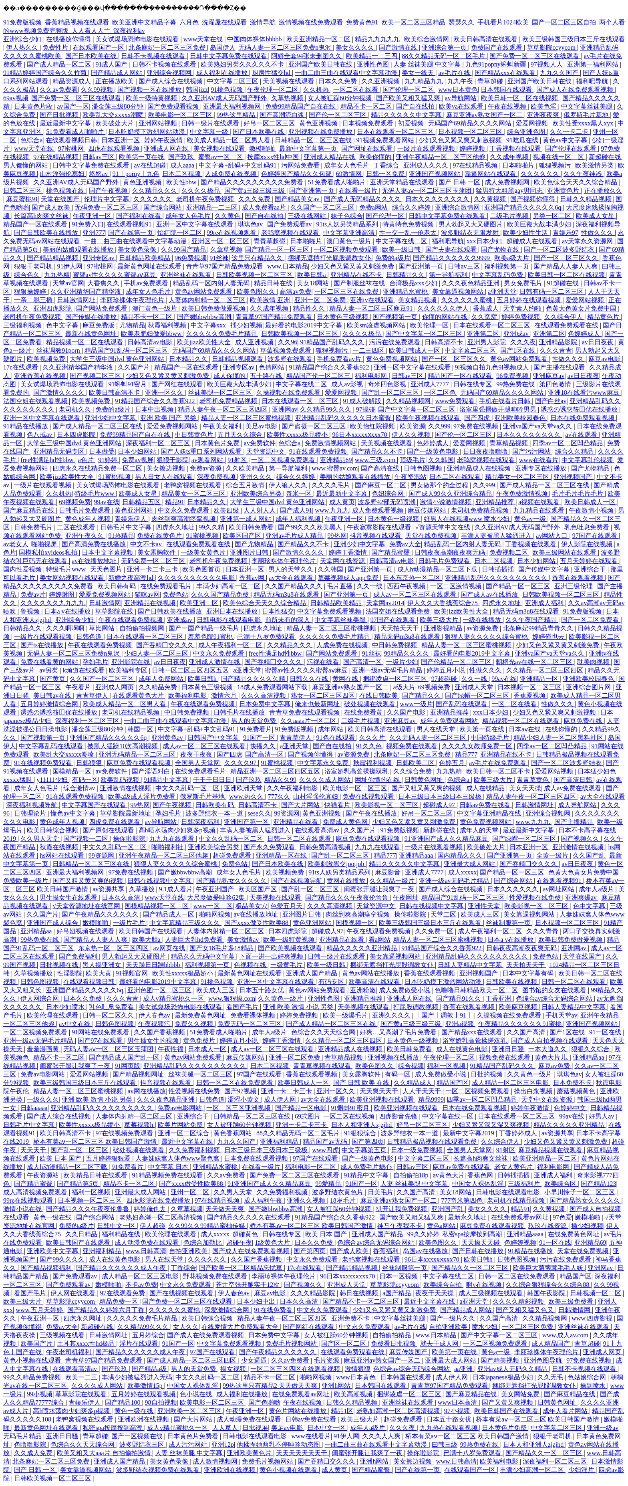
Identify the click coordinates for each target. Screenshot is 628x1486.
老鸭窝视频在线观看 (290, 232)
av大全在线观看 (292, 577)
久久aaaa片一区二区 (309, 720)
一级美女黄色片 (204, 552)
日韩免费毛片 (34, 527)
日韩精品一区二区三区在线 (314, 140)
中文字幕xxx (209, 325)
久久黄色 (228, 215)
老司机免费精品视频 (229, 401)
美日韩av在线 (53, 695)
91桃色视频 (227, 89)
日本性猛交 (278, 611)
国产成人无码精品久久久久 (363, 199)
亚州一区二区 (191, 1192)
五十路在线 (267, 375)
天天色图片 (107, 569)
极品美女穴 (251, 906)
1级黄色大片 (273, 1242)
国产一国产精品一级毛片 (205, 628)
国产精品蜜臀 (391, 552)
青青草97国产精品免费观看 (225, 266)
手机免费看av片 (340, 358)
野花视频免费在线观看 (216, 1276)
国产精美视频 (501, 1360)
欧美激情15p (145, 1385)
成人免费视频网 (508, 182)
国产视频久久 (581, 838)
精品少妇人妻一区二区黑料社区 (559, 737)
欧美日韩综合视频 (53, 830)
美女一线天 (418, 72)
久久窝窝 (485, 316)
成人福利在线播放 (222, 72)
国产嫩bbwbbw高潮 (205, 316)
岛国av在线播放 (426, 1251)
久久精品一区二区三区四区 (545, 670)
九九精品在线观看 (539, 510)
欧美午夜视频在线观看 (428, 417)
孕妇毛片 (95, 661)
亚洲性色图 (373, 64)
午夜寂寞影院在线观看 (380, 527)
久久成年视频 (510, 156)
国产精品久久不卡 (377, 451)
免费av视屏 (137, 459)
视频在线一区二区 (559, 156)
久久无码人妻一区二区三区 (428, 737)
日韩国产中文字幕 (213, 737)
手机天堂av (561, 1015)
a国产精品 (397, 1293)
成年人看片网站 (566, 1410)
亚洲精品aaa (417, 855)
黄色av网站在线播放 (371, 973)
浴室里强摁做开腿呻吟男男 (498, 409)
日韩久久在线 (310, 678)
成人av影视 (347, 384)
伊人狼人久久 (289, 485)
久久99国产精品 (184, 249)
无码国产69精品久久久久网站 (470, 123)
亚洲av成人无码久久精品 (513, 1368)
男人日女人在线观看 (164, 476)
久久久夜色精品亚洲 (471, 283)
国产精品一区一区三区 (278, 249)
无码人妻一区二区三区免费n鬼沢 (285, 47)
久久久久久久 (541, 173)
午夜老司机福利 (69, 1352)
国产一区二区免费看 (590, 619)
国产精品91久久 (459, 998)
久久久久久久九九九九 (53, 603)
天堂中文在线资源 (547, 1099)
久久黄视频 (490, 199)
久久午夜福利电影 (293, 788)
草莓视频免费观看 (286, 350)
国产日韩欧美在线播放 (47, 232)
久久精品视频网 (409, 401)
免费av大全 (405, 544)
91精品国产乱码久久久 (333, 342)
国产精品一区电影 (301, 1107)
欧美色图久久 (257, 291)
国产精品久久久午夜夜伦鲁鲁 (347, 897)
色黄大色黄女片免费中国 (582, 308)
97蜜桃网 (71, 148)
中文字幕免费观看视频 (330, 611)
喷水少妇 (485, 1326)
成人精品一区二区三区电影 (511, 1082)
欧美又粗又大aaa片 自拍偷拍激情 (104, 1453)
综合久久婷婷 (412, 207)
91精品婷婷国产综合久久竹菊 (45, 72)
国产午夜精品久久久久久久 (101, 914)
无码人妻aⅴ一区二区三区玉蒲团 (427, 190)
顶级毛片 (412, 459)
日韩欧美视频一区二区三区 (255, 274)
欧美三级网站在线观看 (565, 552)
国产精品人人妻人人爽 (566, 266)
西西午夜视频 (407, 586)
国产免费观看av (290, 224)
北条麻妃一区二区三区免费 (168, 47)
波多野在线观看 (291, 358)
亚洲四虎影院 (53, 308)
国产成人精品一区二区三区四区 (192, 1360)
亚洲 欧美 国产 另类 (169, 417)
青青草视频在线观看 (322, 1065)
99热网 (337, 535)
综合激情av (80, 788)
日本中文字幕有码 (528, 973)
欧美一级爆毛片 (346, 1015)
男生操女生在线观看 (69, 897)
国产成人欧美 (52, 207)
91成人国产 (112, 64)
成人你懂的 (230, 375)
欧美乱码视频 (121, 779)
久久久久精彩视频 (519, 1301)
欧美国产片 (37, 1343)
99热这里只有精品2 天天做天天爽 (271, 1385)
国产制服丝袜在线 (360, 283)
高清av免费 (295, 291)
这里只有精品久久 (257, 257)
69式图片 (307, 1116)
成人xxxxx (462, 872)
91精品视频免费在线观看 (168, 1175)
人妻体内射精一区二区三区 (208, 300)
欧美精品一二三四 (372, 55)
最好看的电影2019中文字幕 (304, 325)
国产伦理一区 (386, 215)
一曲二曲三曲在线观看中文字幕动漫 (347, 72)
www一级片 (416, 704)
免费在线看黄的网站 (50, 661)
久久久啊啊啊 (66, 628)
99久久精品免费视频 (32, 1377)
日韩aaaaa (34, 1107)
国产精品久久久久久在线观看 (249, 1217)
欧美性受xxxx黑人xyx (583, 123)
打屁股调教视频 (416, 1006)
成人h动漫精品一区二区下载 (438, 569)
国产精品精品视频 (53, 257)
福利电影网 (371, 375)
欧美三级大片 (440, 619)
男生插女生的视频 (153, 1040)
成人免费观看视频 (378, 510)
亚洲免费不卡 (351, 1318)
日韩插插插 (498, 569)
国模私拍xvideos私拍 (49, 552)
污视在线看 (323, 661)
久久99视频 (98, 89)
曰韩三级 (444, 1444)
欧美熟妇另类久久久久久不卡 (243, 64)
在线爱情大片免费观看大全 (240, 1326)
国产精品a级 (150, 1368)
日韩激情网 (105, 603)
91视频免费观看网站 (386, 140)
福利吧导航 (593, 81)
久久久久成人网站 (325, 779)
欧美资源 (412, 426)
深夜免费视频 (217, 476)
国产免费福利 (79, 956)
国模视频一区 (356, 922)
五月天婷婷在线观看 (589, 560)
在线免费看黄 (364, 712)
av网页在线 (169, 948)
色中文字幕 (63, 325)
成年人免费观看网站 (449, 720)
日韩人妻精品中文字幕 (470, 964)
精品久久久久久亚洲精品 (362, 948)
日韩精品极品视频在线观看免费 (432, 1141)
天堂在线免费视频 (431, 535)
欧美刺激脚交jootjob (337, 863)
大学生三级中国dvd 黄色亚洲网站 (118, 358)
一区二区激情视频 (456, 586)
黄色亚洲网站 (135, 510)
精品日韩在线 (274, 283)
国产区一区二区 (344, 1343)
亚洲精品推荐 (495, 502)
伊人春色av (155, 1015)
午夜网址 (406, 897)
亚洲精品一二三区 (212, 207)
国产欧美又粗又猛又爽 (409, 98)
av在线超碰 (150, 165)
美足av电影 (262, 426)
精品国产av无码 (326, 1141)
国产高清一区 (363, 661)
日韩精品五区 (142, 502)
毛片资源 (327, 1360)
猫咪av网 (147, 594)
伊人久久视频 (412, 434)
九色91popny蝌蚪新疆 (496, 64)
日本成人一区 (208, 1049)
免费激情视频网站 (331, 443)
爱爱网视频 (533, 123)
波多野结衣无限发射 (470, 232)
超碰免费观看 (233, 855)
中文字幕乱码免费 (498, 274)
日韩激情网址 (77, 300)
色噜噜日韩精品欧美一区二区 (477, 990)
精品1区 (342, 1410)
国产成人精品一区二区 (60, 64)
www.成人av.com (566, 1335)
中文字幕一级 (210, 131)
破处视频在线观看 (370, 704)
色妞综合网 (388, 493)
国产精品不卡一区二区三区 (361, 1301)
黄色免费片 (200, 1040)
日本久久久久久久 (513, 889)
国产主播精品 (574, 821)
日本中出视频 (155, 409)
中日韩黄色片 (195, 434)
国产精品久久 (422, 695)
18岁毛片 (343, 1200)
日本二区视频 (182, 173)
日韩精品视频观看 (238, 358)
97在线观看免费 (123, 1293)
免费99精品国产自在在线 (301, 106)
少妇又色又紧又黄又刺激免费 (353, 266)
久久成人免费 (34, 1453)
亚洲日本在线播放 (232, 611)
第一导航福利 (449, 274)
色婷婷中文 (571, 1107)
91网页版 (127, 1065)
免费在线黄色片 (160, 535)
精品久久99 (280, 779)
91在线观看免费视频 (318, 451)
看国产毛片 (243, 1006)
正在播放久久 (603, 190)
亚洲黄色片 (564, 190)
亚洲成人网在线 (167, 148)
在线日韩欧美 (379, 695)
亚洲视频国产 (574, 476)
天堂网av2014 (385, 603)
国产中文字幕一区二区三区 (424, 333)
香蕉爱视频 (530, 695)
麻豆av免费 (555, 1065)
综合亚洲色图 (527, 131)
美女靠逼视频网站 (458, 291)
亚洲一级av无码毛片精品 (388, 670)
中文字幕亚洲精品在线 (490, 813)
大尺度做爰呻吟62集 (216, 897)
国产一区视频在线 (137, 1436)
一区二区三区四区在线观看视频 (296, 1368)
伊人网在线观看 (73, 1293)
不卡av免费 (141, 1284)
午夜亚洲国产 (215, 889)
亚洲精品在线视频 (150, 603)
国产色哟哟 (264, 1402)
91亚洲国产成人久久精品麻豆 (447, 838)
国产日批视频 (60, 114)
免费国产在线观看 (497, 47)
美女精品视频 (418, 300)
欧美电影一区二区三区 (181, 114)
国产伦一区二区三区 (338, 114)
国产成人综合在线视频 (171, 81)
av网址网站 (559, 889)
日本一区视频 (399, 1276)
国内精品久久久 (460, 855)
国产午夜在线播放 (372, 813)
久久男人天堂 (40, 838)
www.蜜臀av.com (335, 468)
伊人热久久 (23, 47)
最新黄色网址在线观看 (150, 266)
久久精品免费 (159, 687)
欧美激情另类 (595, 165)
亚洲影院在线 (131, 661)
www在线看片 (539, 459)
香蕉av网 (252, 577)
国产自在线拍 (416, 106)
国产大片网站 (301, 805)
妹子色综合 (347, 215)
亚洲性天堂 (484, 906)
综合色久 (27, 274)
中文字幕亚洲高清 (349, 232)
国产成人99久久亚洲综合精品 (451, 493)
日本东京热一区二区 (412, 577)
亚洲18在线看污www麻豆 (584, 392)
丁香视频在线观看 (515, 148)
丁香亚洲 (499, 998)
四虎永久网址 (83, 1318)
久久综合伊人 (564, 316)
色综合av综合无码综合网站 (555, 998)
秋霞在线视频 (60, 847)
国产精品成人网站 (117, 72)
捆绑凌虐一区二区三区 (396, 678)
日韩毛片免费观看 (85, 510)
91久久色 (369, 746)
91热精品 (121, 535)
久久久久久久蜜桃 (467, 300)
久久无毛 (551, 1377)
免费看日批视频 (394, 1343)
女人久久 (186, 1326)
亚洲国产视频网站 (435, 173)
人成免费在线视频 (231, 173)
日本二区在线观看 (455, 476)
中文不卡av (146, 544)
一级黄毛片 (287, 964)
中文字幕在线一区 (448, 1116)
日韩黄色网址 (425, 779)
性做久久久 (598, 232)
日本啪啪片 (519, 165)
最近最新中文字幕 (66, 123)
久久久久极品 (201, 190)
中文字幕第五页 (365, 1150)
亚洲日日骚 (508, 1049)
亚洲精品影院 (559, 342)
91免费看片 (256, 729)
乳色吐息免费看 (587, 527)
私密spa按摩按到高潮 (472, 1234)
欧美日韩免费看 (252, 527)
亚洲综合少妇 (23, 39)
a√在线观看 (582, 434)
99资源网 (287, 813)
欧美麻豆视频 (519, 1006)
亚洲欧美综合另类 (256, 493)
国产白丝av (551, 401)
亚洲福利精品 (280, 1141)
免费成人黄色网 (346, 821)
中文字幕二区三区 (233, 81)
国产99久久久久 (63, 1259)
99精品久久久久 (407, 653)
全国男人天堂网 (198, 762)
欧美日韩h (203, 678)
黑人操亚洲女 (103, 964)
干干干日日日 (213, 779)
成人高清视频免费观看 (36, 1192)
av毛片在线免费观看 (498, 762)
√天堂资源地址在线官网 (87, 906)
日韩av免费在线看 (485, 805)
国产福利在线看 (139, 215)
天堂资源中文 (266, 451)
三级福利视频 (23, 325)
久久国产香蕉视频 (160, 1032)
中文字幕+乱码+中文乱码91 (238, 165)
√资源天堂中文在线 (443, 527)
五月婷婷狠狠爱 (109, 1158)
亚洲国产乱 (448, 1208)
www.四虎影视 (593, 1318)
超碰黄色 (246, 1234)
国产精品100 (123, 1402)
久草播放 (142, 889)
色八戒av (40, 434)
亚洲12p (222, 1444)
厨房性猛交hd (272, 72)
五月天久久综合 (240, 434)
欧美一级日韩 (402, 249)
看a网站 (379, 939)
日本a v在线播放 (68, 611)
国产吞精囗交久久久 (165, 645)
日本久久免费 (338, 81)
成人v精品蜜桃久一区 (174, 998)
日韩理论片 (31, 813)
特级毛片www (95, 493)
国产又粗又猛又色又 (525, 1309)
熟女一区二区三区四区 (323, 695)
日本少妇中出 (257, 1301)
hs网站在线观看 (62, 855)
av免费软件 (260, 443)
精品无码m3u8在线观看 (287, 594)
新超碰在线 (605, 156)
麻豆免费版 (99, 325)
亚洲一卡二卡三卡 (153, 569)
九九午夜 (461, 81)
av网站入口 (552, 535)
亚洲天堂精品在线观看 (403, 182)
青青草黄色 (533, 779)
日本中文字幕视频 (108, 552)
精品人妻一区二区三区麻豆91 (371, 308)
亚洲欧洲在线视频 (144, 1419)
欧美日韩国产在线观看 (151, 931)
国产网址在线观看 (367, 148)
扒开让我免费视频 (402, 1208)
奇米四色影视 (388, 384)
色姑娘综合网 (588, 1377)
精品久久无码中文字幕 (203, 956)
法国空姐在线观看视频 (36, 401)
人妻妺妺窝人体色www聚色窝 (178, 1158)
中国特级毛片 (491, 737)
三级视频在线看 (63, 1335)
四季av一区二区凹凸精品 (568, 443)
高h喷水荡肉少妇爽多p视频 (178, 830)
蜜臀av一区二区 (221, 156)
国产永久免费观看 (270, 847)
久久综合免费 (413, 771)
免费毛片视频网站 (292, 1343)
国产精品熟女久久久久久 (232, 880)
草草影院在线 (115, 611)
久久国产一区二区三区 (323, 207)
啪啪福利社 (168, 847)
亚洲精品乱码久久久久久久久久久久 (497, 577)
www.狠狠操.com (231, 998)
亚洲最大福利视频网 (232, 106)
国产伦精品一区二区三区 (457, 661)
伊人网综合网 (40, 998)
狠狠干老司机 (34, 266)
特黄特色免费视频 (408, 224)
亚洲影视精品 (444, 628)
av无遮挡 (609, 998)
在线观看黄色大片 (139, 695)
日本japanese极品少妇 (504, 1377)
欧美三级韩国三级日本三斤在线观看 (573, 39)
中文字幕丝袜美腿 (587, 106)
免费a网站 (374, 207)
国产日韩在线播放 (478, 1251)
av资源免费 (483, 628)
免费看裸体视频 (253, 1015)
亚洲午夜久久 (85, 535)
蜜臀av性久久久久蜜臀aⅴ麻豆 (115, 274)
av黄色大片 (449, 1175)
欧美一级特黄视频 (152, 98)
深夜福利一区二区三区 (158, 443)
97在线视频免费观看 (125, 1133)
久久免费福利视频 (195, 1150)
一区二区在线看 (356, 89)
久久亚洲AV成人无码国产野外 (224, 98)
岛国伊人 (222, 47)
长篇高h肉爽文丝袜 (42, 215)
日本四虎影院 (77, 434)
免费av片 (33, 594)
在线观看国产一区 (99, 47)
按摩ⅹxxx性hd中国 (273, 156)
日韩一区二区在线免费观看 (235, 1082)
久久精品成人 (414, 1082)
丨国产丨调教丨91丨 (444, 1015)
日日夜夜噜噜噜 (486, 451)
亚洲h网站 (337, 1385)
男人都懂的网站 (26, 165)
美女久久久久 (356, 47)
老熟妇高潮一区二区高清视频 (161, 1217)
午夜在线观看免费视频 (131, 619)
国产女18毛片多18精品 (222, 948)
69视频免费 (75, 502)
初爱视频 (411, 123)
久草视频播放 (34, 973)
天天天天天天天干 (302, 1453)
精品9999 (431, 1099)
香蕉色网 (481, 1175)
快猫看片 (338, 805)
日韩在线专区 (473, 384)
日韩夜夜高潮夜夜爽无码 (451, 552)
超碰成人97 (440, 805)
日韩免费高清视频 (325, 847)
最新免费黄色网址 (201, 1015)
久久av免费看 (59, 89)
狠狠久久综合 (591, 1049)
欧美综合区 (561, 1183)
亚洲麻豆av (548, 375)
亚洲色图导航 (543, 1360)
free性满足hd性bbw (47, 459)
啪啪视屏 (44, 544)
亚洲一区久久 (165, 392)
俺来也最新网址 (318, 704)
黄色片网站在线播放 (298, 1410)
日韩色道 (89, 636)
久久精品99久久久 (326, 409)
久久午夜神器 (584, 173)
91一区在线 (606, 1032)
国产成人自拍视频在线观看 (550, 1040)
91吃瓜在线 (523, 140)
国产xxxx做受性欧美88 (257, 922)
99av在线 (106, 502)
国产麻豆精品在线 (29, 510)
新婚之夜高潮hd (131, 577)
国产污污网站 (532, 451)
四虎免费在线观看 (115, 821)
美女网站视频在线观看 (72, 577)
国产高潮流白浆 (283, 114)
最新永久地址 (468, 1217)
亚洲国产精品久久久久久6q (523, 207)
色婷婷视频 (520, 1242)
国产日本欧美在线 (91, 55)
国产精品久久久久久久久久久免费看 (253, 182)
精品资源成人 (72, 81)
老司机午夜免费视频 (205, 199)
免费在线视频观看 (368, 796)
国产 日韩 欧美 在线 (362, 1082)
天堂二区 (444, 914)
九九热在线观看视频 (449, 1427)
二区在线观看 (77, 527)
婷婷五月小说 (447, 670)
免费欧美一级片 (26, 880)
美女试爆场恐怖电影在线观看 (137, 39)
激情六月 (224, 695)
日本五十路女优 (262, 990)
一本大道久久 (548, 1049)
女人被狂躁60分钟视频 (340, 98)
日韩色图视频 (424, 468)
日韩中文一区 (117, 1225)
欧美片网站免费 (181, 1124)
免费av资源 (206, 468)
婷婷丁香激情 (348, 552)
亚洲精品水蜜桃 (406, 291)
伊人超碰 (152, 1225)
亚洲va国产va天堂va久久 (538, 426)
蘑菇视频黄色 (577, 1091)
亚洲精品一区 (540, 678)
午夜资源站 (411, 476)
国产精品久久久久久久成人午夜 (121, 1267)
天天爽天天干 (380, 1091)
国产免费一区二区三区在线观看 (535, 55)
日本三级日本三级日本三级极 (440, 796)
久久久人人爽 (382, 1436)
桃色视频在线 (66, 190)
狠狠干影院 (173, 459)
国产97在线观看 (101, 1040)
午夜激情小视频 (592, 510)
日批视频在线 (60, 964)
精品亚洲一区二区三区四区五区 (276, 771)
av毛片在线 (454, 72)
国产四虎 (477, 417)
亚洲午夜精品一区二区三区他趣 (441, 156)
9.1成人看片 (176, 889)
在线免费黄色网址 (574, 1234)
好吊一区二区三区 (270, 123)
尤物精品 (132, 325)
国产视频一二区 (86, 838)
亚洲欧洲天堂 (244, 788)
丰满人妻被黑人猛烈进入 (497, 535)
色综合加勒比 (203, 1242)
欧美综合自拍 (443, 1284)
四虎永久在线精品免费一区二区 (98, 468)
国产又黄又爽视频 (508, 1402)
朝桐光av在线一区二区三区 (535, 661)
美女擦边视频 (167, 468)
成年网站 (331, 729)
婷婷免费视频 (521, 316)
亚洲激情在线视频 (126, 788)
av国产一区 (73, 106)
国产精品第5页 (78, 1183)
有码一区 (85, 779)
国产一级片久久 (453, 1318)
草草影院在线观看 (81, 1394)
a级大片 (404, 687)
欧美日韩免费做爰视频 (214, 308)
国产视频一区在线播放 (150, 89)
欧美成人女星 (596, 215)
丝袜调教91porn (58, 350)
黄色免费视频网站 (392, 358)
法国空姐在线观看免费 (398, 611)
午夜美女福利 (223, 426)
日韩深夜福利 (201, 821)
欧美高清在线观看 (374, 981)
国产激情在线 (399, 47)
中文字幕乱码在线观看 (52, 746)
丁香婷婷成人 (519, 1133)
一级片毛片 (130, 922)
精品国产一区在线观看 (36, 224)
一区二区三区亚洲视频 (239, 1107)
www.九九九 (332, 510)
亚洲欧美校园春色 (520, 417)
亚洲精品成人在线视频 (479, 468)
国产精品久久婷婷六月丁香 (106, 1309)
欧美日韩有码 (117, 586)
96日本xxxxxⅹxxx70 (360, 434)
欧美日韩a (312, 274)
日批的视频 (487, 1074)
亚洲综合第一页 (445, 47)
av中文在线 (75, 1023)
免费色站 (175, 594)
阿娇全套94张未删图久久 (307, 55)
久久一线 (370, 586)
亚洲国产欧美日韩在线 (321, 64)
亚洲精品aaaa (526, 1234)
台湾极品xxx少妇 (414, 283)
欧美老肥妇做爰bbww (152, 333)
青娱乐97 (565, 232)
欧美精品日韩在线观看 (96, 1175)
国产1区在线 (518, 350)
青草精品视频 (509, 443)
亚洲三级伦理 (574, 586)
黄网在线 (346, 678)
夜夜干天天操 (435, 1293)
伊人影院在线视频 (587, 544)
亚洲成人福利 (545, 603)
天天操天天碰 (481, 1242)
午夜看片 (79, 687)
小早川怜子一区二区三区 (580, 1192)
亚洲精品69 (336, 459)
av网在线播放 (146, 1091)
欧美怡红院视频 (373, 426)
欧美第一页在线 (142, 156)
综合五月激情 (246, 485)
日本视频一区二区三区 (471, 131)
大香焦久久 (104, 283)
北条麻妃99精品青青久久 (539, 628)
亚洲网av (284, 409)
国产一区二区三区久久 (567, 257)
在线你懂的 (562, 729)
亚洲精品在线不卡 (356, 274)
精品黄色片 (604, 316)
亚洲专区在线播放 (541, 468)
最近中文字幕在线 (187, 1141)
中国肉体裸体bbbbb (255, 39)
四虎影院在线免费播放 (159, 1200)
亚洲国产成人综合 (53, 922)
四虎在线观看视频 (114, 148)
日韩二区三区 (23, 190)
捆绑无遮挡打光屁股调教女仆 (330, 257)
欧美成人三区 (481, 914)
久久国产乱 (589, 855)
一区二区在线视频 (349, 1116)
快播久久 (263, 746)
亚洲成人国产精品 (312, 973)
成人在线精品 (486, 788)
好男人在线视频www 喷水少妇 (467, 518)
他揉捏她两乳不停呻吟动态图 (279, 1444)
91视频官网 (132, 973)
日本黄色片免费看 (193, 1436)
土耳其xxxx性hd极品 (86, 1343)
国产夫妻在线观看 (451, 249)
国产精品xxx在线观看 (506, 72)
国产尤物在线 (501, 249)
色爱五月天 (287, 906)
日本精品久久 (189, 358)
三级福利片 (524, 1183)
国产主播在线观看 (559, 367)
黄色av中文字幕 (566, 140)
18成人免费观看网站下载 (273, 687)
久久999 (439, 426)
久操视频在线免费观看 (289, 392)
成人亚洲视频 (255, 342)
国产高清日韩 (574, 779)
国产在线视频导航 (297, 880)
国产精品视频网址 (139, 1074)
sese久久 (259, 813)
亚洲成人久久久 (426, 165)
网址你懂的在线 (378, 779)
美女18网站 (313, 283)
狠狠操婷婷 (31, 291)
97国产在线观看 (595, 535)
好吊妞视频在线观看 (86, 931)
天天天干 (34, 1150)
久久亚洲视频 (381, 81)
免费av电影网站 (43, 1074)
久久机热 (316, 89)
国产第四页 (368, 1141)
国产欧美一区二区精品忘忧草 (241, 1267)
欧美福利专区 (129, 670)
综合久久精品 (575, 451)
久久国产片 (134, 367)
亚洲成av (516, 333)
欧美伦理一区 (430, 325)
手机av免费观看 (147, 283)
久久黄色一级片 (281, 998)
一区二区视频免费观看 (346, 249)
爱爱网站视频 (586, 300)
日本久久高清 (122, 897)
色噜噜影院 (31, 1444)
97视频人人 (547, 64)
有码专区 (332, 981)
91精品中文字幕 (166, 779)
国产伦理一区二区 (408, 89)
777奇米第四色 (462, 1200)
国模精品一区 (72, 771)
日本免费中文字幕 (265, 704)
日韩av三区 (99, 156)
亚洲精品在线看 (296, 821)
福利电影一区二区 (311, 1166)
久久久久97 (241, 762)
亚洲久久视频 (307, 1200)
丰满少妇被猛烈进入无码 (137, 1377)
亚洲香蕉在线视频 (40, 375)
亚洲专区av (99, 257)
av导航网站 (461, 98)
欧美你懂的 (376, 156)
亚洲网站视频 (159, 123)
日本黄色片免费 (218, 443)
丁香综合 (387, 165)
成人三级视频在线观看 (491, 1293)
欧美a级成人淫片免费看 (142, 796)
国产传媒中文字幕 (544, 569)
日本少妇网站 (138, 451)
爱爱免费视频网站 (173, 426)
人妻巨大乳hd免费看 (194, 939)
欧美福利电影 (188, 695)
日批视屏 (255, 1427)
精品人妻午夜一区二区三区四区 (223, 409)
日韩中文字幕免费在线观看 (229, 55)
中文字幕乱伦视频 (588, 459)
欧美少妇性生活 (526, 232)
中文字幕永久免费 (323, 762)
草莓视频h (139, 1124)
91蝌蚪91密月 (128, 384)
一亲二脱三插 (34, 300)
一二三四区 (369, 350)
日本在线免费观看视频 (583, 417)
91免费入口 (88, 224)
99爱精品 (328, 1183)
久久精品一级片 (393, 880)
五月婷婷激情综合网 (50, 704)
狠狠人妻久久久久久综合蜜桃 (487, 636)
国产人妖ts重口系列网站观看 (202, 451)
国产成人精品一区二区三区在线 (98, 426)
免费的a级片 (392, 257)
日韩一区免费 (386, 173)
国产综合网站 (163, 207)
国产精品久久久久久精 (254, 678)
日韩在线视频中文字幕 (160, 880)
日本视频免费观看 (368, 123)
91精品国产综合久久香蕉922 (329, 367)
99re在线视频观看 (232, 232)
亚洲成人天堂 (475, 687)
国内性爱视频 (23, 569)
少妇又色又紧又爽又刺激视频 (461, 140)
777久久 (279, 796)
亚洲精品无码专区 (59, 451)
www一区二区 (213, 906)
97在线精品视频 (56, 156)
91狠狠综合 (361, 1133)
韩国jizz (197, 89)
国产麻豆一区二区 (381, 485)
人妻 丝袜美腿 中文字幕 (427, 64)
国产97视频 (241, 1091)
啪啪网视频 (215, 914)
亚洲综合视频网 (170, 72)
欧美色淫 (544, 106)
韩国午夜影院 (547, 1293)
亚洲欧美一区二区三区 (190, 1410)
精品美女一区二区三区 (518, 476)
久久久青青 (556, 350)
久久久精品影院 (313, 1293)
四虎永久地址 (176, 527)
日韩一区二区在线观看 (300, 838)
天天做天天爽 (225, 1208)
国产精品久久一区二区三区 (470, 1267)
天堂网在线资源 (343, 560)
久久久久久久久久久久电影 (197, 577)
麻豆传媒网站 (428, 510)
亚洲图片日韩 (250, 552)
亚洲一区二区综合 (184, 1133)
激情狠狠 (357, 1368)
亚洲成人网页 (115, 687)
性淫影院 (70, 973)
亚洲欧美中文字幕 (53, 1251)
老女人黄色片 (514, 1166)
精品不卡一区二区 (366, 106)
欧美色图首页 (202, 569)
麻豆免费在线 (584, 720)
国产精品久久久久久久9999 (452, 257)
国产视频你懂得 (533, 199)
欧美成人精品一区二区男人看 (229, 140)
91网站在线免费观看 (101, 1032)
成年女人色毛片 (347, 165)
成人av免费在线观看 (573, 788)
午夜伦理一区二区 (273, 89)
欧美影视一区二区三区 (387, 805)
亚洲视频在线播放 (394, 1057)
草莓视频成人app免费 (349, 577)
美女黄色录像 (138, 249)
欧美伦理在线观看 (53, 1015)
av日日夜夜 (598, 342)
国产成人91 (296, 510)
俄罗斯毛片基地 (587, 114)
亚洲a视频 (460, 1023)
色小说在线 (196, 1394)
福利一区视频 (447, 1065)
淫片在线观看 (139, 1343)
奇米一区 (299, 493)
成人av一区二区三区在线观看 (415, 594)
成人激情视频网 (216, 1461)
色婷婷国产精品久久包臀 (297, 173)
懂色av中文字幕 (73, 813)
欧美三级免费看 (571, 1301)
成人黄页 (342, 502)
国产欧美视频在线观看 (291, 948)
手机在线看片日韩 (505, 401)
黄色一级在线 (53, 1217)
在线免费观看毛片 (166, 586)
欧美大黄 (99, 973)
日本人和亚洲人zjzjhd (362, 1124)
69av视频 (15, 98)
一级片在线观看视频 (427, 148)
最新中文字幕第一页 (308, 148)
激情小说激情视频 (446, 502)
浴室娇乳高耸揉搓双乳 (357, 771)
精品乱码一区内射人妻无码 (212, 283)
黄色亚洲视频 (319, 123)
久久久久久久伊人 (443, 308)
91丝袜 (219, 257)
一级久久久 (43, 1099)
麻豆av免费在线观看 (462, 1166)
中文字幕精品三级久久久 (185, 922)
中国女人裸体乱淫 (478, 1183)
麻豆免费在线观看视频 (139, 762)
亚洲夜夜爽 (544, 114)
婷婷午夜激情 (164, 140)
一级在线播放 (483, 619)
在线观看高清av (318, 830)
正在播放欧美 (115, 81)
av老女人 (15, 544)
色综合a (31, 140)
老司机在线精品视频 (131, 712)
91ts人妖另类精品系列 (348, 224)
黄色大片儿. (552, 1057)
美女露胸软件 (157, 552)
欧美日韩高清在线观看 (486, 39)
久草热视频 (288, 98)
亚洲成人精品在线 (330, 156)
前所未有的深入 (288, 619)
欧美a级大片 (512, 257)
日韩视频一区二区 (596, 1293)
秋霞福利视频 (168, 325)
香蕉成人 (486, 308)
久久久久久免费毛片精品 (222, 333)
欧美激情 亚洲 (271, 300)
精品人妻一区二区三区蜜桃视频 (246, 417)
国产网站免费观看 (102, 308)
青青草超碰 (270, 241)
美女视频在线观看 (219, 148)
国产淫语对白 (152, 771)
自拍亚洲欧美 (189, 1251)
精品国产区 (453, 1082)
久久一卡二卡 (570, 131)
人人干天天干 (423, 1091)
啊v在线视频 (484, 1284)
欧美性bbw (182, 182)
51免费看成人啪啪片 (75, 131)
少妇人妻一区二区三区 (157, 653)
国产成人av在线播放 (490, 594)
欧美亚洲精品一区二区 (319, 39)
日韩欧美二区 (416, 762)
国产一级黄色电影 (433, 451)
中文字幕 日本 (169, 1166)
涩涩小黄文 (244, 1099)
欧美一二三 (82, 1377)
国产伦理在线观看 (571, 148)
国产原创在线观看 (109, 830)
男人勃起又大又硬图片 (471, 224)
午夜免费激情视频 (522, 493)
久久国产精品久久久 (294, 586)
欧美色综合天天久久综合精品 (576, 182)
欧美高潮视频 (354, 1394)
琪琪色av (251, 224)
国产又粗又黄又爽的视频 (427, 788)
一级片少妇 (402, 661)
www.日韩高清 (146, 1251)
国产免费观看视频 (173, 106)
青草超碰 (491, 81)
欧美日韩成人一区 (415, 350)
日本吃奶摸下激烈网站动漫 (147, 131)
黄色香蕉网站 (233, 1133)
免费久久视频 (195, 1023)
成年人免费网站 (162, 678)
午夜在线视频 (508, 106)
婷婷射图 (62, 594)
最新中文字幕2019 (469, 1133)
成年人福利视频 (299, 518)
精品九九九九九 (378, 39)
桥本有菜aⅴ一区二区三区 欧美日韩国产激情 (95, 1141)
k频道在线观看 (84, 670)
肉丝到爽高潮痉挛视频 (184, 518)
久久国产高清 (527, 1032)
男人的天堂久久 (291, 569)
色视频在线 (251, 964)
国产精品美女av (298, 199)
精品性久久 (309, 308)
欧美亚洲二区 (200, 603)
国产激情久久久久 (59, 392)
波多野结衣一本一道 (215, 813)
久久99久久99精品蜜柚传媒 (207, 1225)
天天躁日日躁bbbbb (154, 964)
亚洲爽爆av (581, 897)
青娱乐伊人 (131, 518)
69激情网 (349, 173)
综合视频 (411, 1065)
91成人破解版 (363, 401)
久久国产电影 (407, 712)
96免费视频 (191, 257)
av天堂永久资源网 (588, 241)
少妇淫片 (582, 1469)
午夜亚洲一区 (93, 215)
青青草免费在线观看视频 (305, 712)
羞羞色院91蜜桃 (211, 636)
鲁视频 (30, 611)
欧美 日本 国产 (61, 1158)
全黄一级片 (553, 855)
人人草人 (226, 1427)
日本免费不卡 (573, 1082)
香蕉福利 (386, 1251)
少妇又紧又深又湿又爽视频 (491, 1124)
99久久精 (212, 527)
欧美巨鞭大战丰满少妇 (540, 224)
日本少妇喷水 (66, 1006)
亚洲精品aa (36, 931)
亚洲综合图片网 (589, 687)
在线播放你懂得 (69, 39)
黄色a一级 (496, 1352)
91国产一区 (260, 737)
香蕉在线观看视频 (578, 577)
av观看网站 (208, 459)
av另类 (49, 670)
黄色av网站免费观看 (204, 291)
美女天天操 (525, 788)
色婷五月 (452, 762)
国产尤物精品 (591, 468)
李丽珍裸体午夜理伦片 (133, 300)
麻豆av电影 (605, 358)
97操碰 (365, 409)
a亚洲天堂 (502, 291)
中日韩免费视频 (395, 645)
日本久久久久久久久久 (438, 199)
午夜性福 (171, 1049)
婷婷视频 (473, 148)
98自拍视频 (161, 1402)
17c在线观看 (21, 367)
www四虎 (325, 1150)
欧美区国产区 (243, 535)
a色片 (86, 459)
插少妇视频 (246, 325)
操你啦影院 (130, 838)
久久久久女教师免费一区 (478, 746)
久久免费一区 (435, 931)
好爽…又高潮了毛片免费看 (399, 1032)
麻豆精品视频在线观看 (551, 1150)
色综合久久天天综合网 (324, 1032)
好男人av (602, 1116)
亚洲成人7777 (431, 384)
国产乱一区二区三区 (391, 392)
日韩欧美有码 (215, 805)
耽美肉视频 (594, 661)
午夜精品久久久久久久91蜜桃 (520, 1023)
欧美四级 (227, 510)
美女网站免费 (521, 1394)
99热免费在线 (516, 384)
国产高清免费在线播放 (94, 544)
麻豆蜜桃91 (22, 199)
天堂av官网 (68, 283)
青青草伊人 (93, 695)
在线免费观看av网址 (520, 1217)
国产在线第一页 (131, 232)
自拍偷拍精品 (392, 1335)
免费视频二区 (509, 552)
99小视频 (39, 1394)
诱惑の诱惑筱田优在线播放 (580, 409)
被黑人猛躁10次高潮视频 (123, 746)
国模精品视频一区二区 (157, 906)
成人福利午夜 (264, 1200)
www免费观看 (455, 401)
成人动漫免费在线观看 (147, 1242)
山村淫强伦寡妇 (63, 173)
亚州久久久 (257, 476)
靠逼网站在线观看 (491, 173)
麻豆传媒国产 (409, 1352)
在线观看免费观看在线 (567, 325)
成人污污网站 (189, 1444)
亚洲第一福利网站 (593, 64)
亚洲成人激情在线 (215, 661)
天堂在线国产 (61, 199)
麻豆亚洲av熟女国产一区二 (485, 114)
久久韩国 (441, 459)
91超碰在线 (563, 283)
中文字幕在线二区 (402, 241)
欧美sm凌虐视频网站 (377, 325)
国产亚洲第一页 (312, 190)
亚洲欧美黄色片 (250, 1453)
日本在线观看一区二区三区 (396, 131)
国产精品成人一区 (169, 914)
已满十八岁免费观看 (266, 636)
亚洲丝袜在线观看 (186, 274)
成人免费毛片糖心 (366, 1166)
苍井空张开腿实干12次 (248, 1284)
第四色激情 (556, 384)
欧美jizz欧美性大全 (204, 342)
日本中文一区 (327, 1427)
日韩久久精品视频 (586, 199)
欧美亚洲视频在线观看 (382, 1099)
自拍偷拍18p (411, 1175)
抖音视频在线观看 (376, 535)
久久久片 (372, 737)
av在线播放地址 (95, 560)
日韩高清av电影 (150, 342)
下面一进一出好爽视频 (272, 956)
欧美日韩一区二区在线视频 (520, 98)
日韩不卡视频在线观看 (154, 55)
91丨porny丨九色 (136, 173)
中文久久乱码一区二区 (188, 788)
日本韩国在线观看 (507, 89)
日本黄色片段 (34, 106)
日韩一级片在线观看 (211, 123)
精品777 (466, 754)
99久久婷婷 (423, 1234)
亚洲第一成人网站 (246, 518)
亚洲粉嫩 (363, 990)
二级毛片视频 (510, 215)
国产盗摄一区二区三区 (314, 426)
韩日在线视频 (360, 1293)
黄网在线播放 (347, 880)
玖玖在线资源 (548, 1225)
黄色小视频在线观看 (32, 1360)
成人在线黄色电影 (462, 1049)
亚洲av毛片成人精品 (295, 535)
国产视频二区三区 (96, 375)
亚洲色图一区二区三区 (160, 990)
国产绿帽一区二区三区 (478, 695)
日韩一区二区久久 (109, 1015)
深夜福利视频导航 (32, 805)
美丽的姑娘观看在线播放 (79, 249)
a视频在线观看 (539, 502)
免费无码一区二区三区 (250, 1023)
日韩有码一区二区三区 (552, 291)
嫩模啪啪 (262, 148)
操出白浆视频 (534, 1091)
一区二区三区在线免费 (347, 291)
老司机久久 (76, 409)
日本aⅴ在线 (525, 729)
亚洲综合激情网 (458, 207)
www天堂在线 (204, 39)
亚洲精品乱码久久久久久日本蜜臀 (344, 417)
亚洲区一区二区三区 (221, 241)
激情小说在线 (23, 1208)
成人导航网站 (578, 805)
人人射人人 (260, 510)
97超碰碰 (445, 678)
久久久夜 (523, 342)
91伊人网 (70, 266)
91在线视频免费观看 (43, 762)
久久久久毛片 (332, 485)
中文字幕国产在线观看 (94, 805)
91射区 (237, 459)
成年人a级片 (597, 889)
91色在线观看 (336, 737)
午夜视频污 (155, 1023)
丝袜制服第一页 (509, 922)
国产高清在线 (381, 468)
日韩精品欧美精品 (145, 257)
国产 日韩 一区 (460, 182)
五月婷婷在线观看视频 (529, 300)
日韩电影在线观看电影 (229, 619)
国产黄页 (53, 678)
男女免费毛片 (524, 283)
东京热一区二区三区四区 (114, 948)
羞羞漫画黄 (43, 1049)
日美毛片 (380, 1192)
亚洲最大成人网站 (470, 863)
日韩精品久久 (406, 274)
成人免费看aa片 (265, 207)
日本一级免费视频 (417, 1150)
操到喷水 (593, 1385)
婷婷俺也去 (549, 636)
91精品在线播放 (26, 426)
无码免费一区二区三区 (107, 207)
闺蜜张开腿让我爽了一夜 (380, 889)
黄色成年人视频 (88, 518)
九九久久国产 (560, 72)
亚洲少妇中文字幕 (111, 417)
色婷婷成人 (585, 333)
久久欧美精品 (246, 468)
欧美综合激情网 (427, 39)
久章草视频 (226, 249)
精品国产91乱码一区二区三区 (127, 350)
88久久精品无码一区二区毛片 (444, 55)
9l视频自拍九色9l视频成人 (493, 367)
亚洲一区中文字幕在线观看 (195, 224)
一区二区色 (440, 392)
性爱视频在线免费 (535, 897)
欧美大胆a (147, 939)
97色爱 (562, 1217)
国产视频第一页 (395, 316)
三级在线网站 (308, 215)
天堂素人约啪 (523, 308)
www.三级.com (376, 459)
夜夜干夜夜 (197, 754)
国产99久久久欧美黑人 (311, 527)
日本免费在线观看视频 (257, 1158)
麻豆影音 (388, 872)
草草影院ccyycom (552, 47)
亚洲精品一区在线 (282, 855)
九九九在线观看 (172, 838)
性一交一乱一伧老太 (408, 232)
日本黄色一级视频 (394, 518)
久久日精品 (82, 1234)
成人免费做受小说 (405, 990)
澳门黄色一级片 (349, 241)
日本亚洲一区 (121, 140)
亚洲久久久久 (392, 1015)
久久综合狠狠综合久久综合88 (548, 1284)
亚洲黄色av (168, 737)
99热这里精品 (237, 114)
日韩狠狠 (89, 762)
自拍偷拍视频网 (142, 628)
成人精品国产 (551, 1343)
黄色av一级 (530, 518)
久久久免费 (255, 199)
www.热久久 (247, 796)
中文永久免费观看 (184, 510)
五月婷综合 (148, 1335)
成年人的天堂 (480, 830)
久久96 (287, 342)
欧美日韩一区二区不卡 (499, 771)
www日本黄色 (458, 89)
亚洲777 (94, 232)
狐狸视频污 (555, 165)
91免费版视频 (583, 611)
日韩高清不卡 (445, 342)
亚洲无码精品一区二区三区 (138, 754)
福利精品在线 (122, 1234)
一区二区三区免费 (528, 1326)
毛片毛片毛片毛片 (578, 493)
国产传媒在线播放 (91, 316)
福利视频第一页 (507, 266)
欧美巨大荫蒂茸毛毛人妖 (549, 1267)
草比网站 (102, 628)
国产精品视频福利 (46, 1267)
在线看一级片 (359, 190)
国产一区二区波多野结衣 (560, 249)
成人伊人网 (281, 1099)
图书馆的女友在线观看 (555, 990)
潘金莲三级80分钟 (118, 106)
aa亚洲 (464, 1368)
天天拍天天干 (400, 628)
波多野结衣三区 (142, 1444)
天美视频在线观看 (289, 81)
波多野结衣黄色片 (338, 1192)
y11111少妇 (52, 779)
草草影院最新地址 (126, 813)
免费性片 (56, 47)
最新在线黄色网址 (91, 333)
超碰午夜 (239, 1242)
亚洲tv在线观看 (372, 300)
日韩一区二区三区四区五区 (191, 670)
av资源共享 (109, 889)
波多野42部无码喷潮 (387, 502)
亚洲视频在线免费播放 (321, 131)
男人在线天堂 (437, 729)
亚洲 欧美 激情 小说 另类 (299, 1006)
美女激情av (243, 939)
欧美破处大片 (115, 123)
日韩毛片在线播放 (239, 712)
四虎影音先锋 (399, 1116)
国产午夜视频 (109, 190)
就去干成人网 (440, 1343)
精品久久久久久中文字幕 (407, 114)
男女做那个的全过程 (440, 485)
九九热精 (57, 274)
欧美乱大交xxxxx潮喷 (114, 114)
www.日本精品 (287, 266)
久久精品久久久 (155, 190)
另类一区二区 (553, 215)
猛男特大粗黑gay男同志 (510, 190)
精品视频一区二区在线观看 (85, 342)
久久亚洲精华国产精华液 (86, 291)
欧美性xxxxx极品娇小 (298, 434)
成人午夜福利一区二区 (231, 645)
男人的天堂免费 (254, 720)
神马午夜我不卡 (400, 1225)
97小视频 (457, 1410)
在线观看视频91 (130, 224)
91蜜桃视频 (115, 476)
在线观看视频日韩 (72, 140)
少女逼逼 (254, 1360)
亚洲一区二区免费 (320, 300)
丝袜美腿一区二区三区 (221, 392)
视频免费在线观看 (412, 746)
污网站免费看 (301, 165)
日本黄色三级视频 (343, 316)
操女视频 (234, 1368)
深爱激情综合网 (227, 1309)
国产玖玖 (181, 156)
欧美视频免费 (47, 358)
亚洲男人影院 (487, 342)
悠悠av (99, 173)
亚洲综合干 (591, 569)
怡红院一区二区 (180, 232)
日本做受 (102, 451)
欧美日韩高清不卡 (115, 392)
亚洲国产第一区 (247, 821)
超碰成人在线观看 (532, 241)
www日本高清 (458, 1402)
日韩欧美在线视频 (512, 981)
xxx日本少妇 (485, 241)
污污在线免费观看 (395, 342)
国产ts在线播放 (42, 645)
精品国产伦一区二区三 (319, 375)
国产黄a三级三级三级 (255, 190)
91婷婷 (108, 459)
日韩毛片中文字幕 (126, 527)
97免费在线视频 (476, 426)
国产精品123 (598, 1183)
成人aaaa (183, 165)
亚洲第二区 (484, 333)
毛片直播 (340, 586)
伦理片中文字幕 (107, 199)
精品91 (174, 502)
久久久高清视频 (264, 695)
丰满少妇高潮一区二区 (229, 586)
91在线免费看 (274, 1309)
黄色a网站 (442, 1225)
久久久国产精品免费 (220, 594)
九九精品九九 (425, 81)
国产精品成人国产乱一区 (125, 1057)
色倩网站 (272, 367)
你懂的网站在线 (445, 316)
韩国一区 (141, 729)
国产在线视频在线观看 (182, 1293)
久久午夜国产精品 (531, 619)
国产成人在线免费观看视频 (575, 89)
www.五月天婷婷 (40, 1309)
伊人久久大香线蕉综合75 (443, 603)
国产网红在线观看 (177, 384)
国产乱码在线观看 (462, 704)
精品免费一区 (119, 1301)
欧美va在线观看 (462, 106)
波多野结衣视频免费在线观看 (158, 1469)
